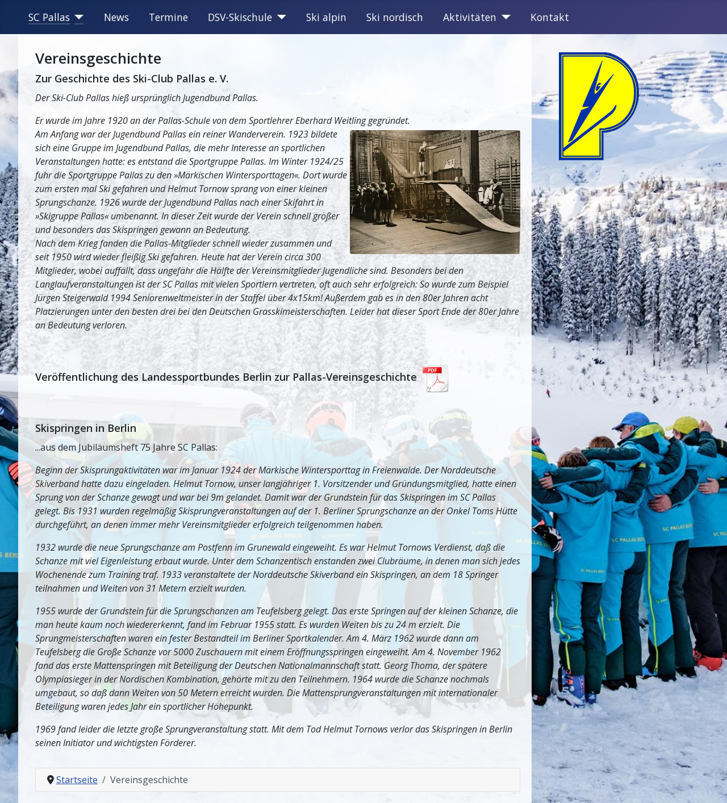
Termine (168, 17)
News (116, 17)
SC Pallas (49, 17)
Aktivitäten (469, 17)
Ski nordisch (394, 17)
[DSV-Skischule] (279, 17)
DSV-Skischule (240, 17)
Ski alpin (326, 17)
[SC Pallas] (77, 17)
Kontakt (549, 17)
